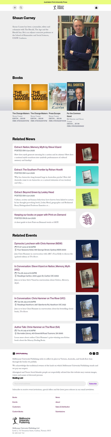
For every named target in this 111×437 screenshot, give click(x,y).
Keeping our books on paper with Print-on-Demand (40, 214)
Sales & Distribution (63, 407)
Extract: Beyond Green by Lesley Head (34, 192)
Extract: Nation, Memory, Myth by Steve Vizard (37, 147)
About (58, 402)
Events (14, 402)
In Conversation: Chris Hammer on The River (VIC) (39, 298)
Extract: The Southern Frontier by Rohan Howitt (38, 169)
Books (14, 397)
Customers (16, 407)
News (58, 397)
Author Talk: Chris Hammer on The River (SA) (37, 327)
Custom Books (17, 412)
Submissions (60, 412)
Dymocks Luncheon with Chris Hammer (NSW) (38, 243)
